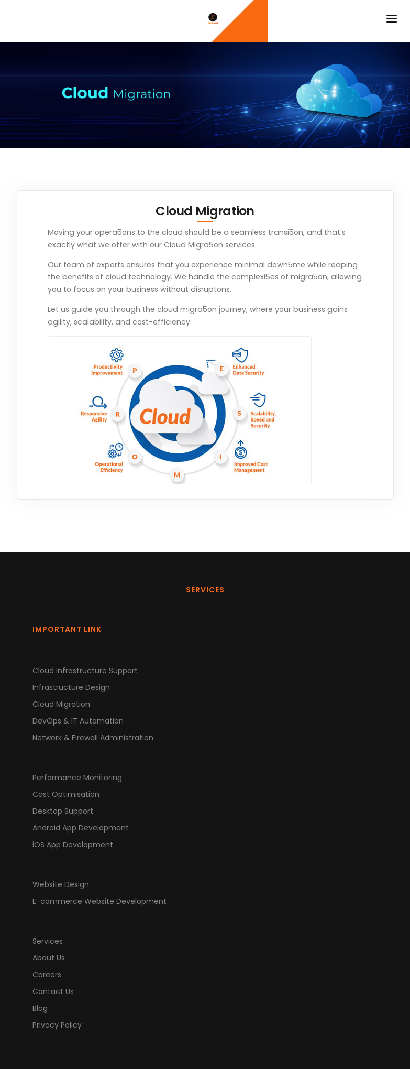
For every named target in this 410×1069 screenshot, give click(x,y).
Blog (40, 1008)
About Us (48, 958)
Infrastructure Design (71, 687)
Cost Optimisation (65, 794)
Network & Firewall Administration (92, 737)
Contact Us (53, 991)
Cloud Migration (61, 704)
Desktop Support (62, 811)
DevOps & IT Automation (78, 721)
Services (47, 941)
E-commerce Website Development (99, 901)
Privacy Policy (57, 1025)
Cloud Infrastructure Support (85, 670)
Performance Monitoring (77, 777)
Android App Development (80, 828)
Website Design (60, 884)
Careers (46, 974)
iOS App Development (72, 844)
